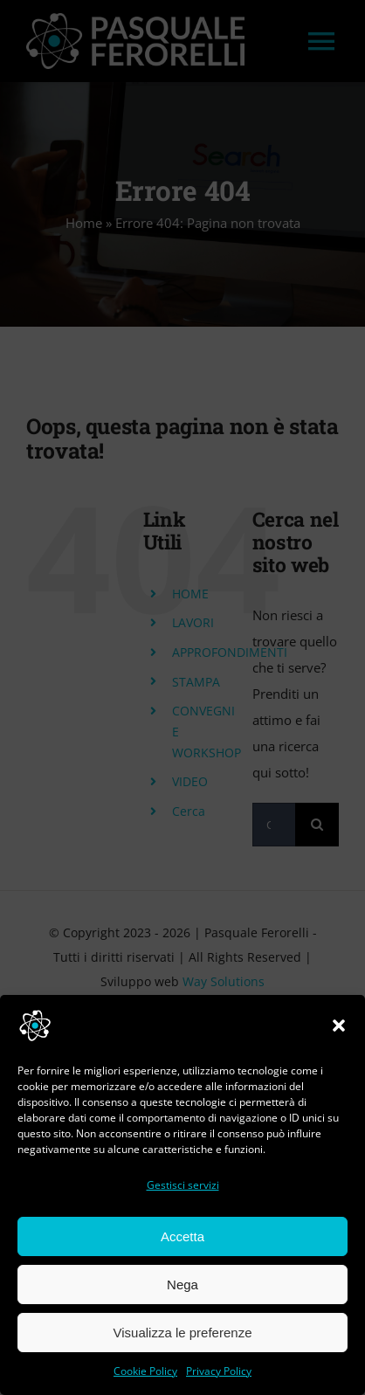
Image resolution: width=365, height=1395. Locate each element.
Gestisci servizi (183, 1184)
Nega (182, 1284)
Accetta (182, 1236)
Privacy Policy (218, 1371)
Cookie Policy (145, 1371)
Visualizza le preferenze (183, 1332)
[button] (339, 1025)
